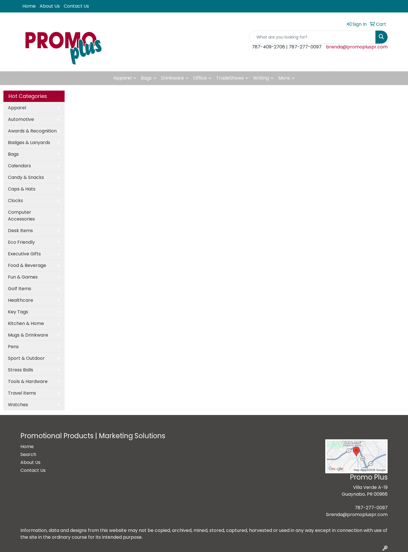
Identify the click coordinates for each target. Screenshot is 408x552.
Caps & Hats (21, 189)
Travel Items (22, 393)
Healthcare (20, 300)
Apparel (122, 78)
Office (200, 78)
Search (28, 454)
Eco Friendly (21, 242)
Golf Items (19, 288)
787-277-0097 (371, 507)
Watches (18, 404)
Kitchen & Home (26, 323)
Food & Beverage (27, 265)
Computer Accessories (21, 215)
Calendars (19, 165)
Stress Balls (20, 370)
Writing (261, 78)
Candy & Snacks (26, 177)
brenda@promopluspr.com (357, 47)
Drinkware (172, 78)
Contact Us (76, 6)
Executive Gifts (24, 254)
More (284, 78)
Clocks (15, 200)
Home (29, 6)
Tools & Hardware (28, 381)
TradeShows (230, 78)
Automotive (21, 119)
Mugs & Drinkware (28, 335)
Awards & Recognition (32, 131)
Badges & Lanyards (29, 142)
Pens (13, 346)
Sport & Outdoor (26, 358)
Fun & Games (23, 277)
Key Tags (18, 312)
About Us (50, 6)
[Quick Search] (312, 37)
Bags (146, 78)
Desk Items (20, 230)
